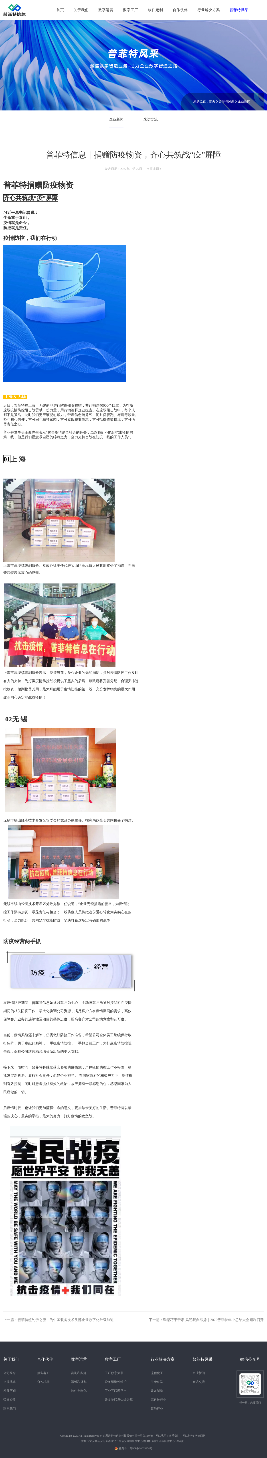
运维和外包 (79, 1382)
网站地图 (161, 1435)
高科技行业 (158, 1399)
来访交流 (151, 119)
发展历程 (9, 1391)
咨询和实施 (79, 1373)
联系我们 (9, 1408)
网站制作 (187, 1435)
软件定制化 (79, 1391)
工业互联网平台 (116, 1391)
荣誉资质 (9, 1399)
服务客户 (43, 1373)
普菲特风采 (226, 101)
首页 (60, 10)
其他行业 (157, 1408)
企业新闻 (244, 101)
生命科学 (157, 1382)
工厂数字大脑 (114, 1373)
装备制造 (157, 1391)
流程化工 (157, 1373)
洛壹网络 (200, 1435)
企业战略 (9, 1382)
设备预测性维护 (116, 1382)
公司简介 (9, 1373)
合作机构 (43, 1382)
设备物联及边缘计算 (119, 1399)
